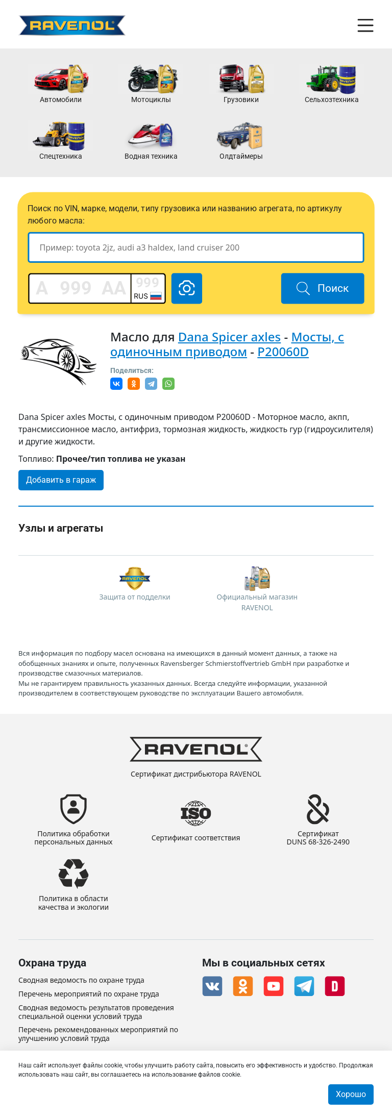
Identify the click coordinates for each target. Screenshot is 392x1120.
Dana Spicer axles (229, 336)
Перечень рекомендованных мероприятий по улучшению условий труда (98, 1034)
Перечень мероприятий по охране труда (88, 994)
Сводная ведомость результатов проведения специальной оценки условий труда (96, 1012)
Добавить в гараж (61, 480)
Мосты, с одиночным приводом (227, 344)
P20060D (283, 351)
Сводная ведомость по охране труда (81, 980)
